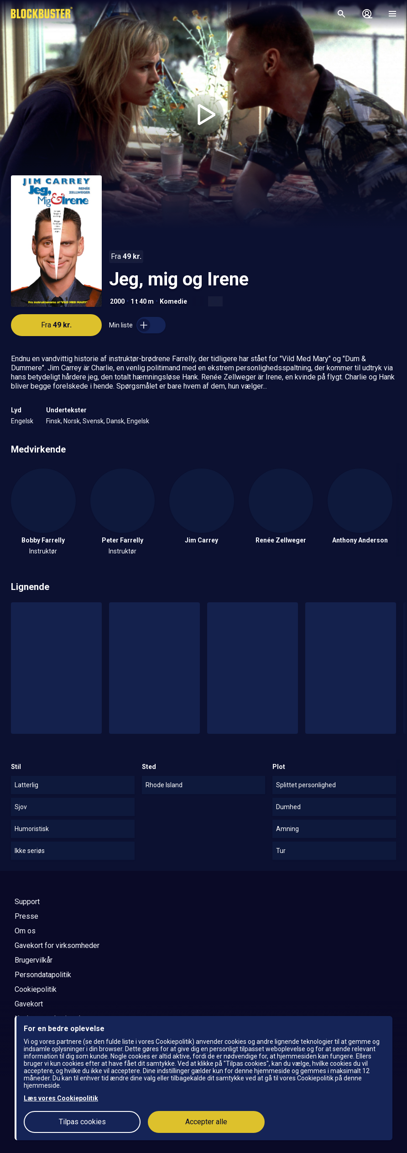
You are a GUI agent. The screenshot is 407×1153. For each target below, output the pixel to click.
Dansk (115, 421)
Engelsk (22, 421)
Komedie (173, 301)
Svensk (93, 421)
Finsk (53, 421)
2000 (117, 301)
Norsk (71, 421)
